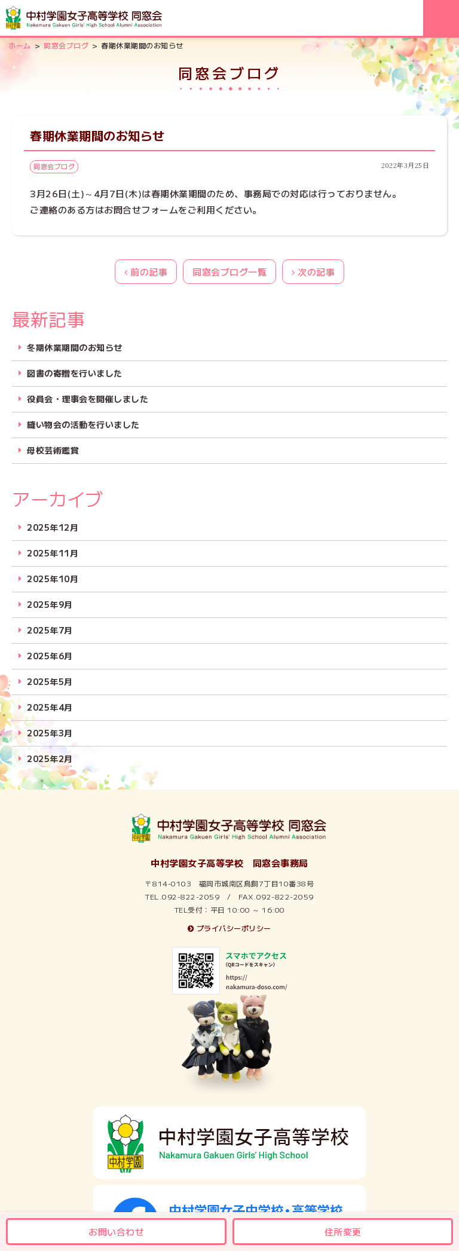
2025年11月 (52, 553)
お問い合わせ (116, 1231)
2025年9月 (50, 604)
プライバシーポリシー (229, 928)
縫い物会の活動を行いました (83, 424)
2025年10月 (52, 579)
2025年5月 (50, 681)
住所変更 (343, 1231)
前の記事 (145, 271)
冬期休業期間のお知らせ (75, 347)
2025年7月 (50, 630)
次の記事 (313, 271)
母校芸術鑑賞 (53, 450)
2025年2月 (50, 758)
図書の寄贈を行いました (75, 373)
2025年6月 (50, 656)
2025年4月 (50, 707)
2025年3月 (50, 733)
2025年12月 (52, 527)
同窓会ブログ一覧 (229, 271)
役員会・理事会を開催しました (87, 399)
